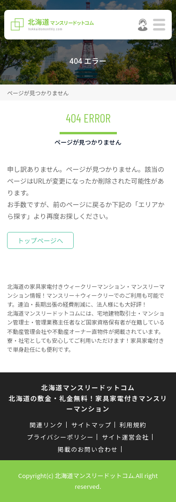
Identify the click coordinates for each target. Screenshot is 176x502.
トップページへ (40, 240)
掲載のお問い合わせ (88, 449)
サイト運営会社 (125, 437)
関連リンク (46, 425)
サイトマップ (91, 425)
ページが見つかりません (38, 93)
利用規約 (133, 425)
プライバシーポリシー (60, 437)
